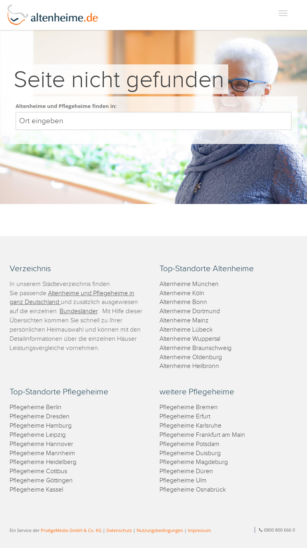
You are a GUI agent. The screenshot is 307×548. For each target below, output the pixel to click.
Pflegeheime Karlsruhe (190, 426)
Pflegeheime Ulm (183, 480)
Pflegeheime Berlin (36, 407)
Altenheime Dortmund (189, 311)
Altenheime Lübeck (186, 330)
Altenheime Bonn (183, 302)
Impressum (199, 530)
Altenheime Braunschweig (195, 348)
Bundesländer (79, 311)
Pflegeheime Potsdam (189, 444)
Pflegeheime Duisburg (190, 453)
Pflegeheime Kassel (36, 490)
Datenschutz (119, 530)
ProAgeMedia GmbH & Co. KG (71, 530)
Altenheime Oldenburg (190, 357)
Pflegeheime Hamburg (41, 426)
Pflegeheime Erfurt (184, 416)
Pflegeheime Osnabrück (192, 490)
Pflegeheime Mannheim (42, 453)
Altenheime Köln (181, 293)
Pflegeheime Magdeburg (193, 462)
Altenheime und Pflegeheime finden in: (66, 106)
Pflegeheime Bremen (188, 407)
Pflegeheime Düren (186, 471)
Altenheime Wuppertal (189, 339)
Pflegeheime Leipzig (38, 435)
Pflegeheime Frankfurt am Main (202, 435)
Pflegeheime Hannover (41, 444)
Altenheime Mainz (184, 320)
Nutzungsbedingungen (160, 530)
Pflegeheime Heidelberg (43, 462)
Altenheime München (189, 284)
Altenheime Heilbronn (189, 366)
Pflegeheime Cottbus (38, 471)
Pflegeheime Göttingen (41, 480)
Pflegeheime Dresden (40, 416)
